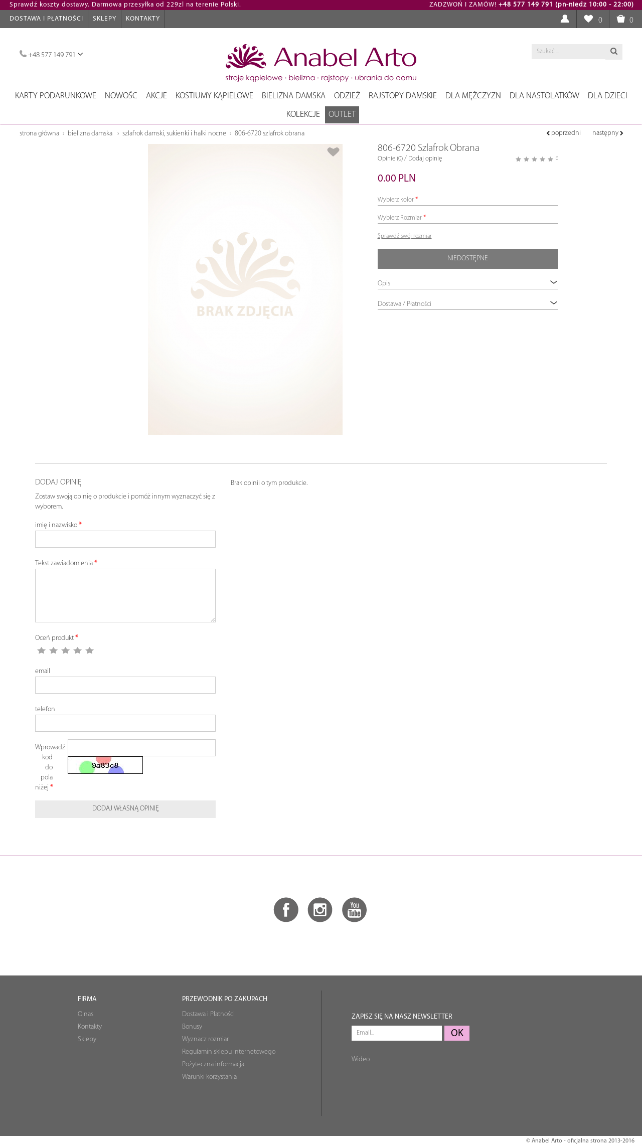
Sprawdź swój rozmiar (405, 236)
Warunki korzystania (209, 1077)
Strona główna (39, 133)
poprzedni (563, 133)
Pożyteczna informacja (213, 1064)
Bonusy (192, 1027)
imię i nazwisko (56, 525)
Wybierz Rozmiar (400, 218)
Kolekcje (303, 114)
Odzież (347, 96)
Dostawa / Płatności (468, 303)
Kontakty (143, 19)
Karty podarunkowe (55, 96)
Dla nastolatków (544, 96)
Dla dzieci (607, 96)
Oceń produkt (54, 638)
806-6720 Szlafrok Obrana (269, 133)
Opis (468, 283)
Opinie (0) (390, 158)
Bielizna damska (294, 96)
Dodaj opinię (425, 158)
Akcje (156, 96)
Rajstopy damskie (403, 96)
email (42, 671)
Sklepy (104, 19)
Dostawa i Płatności (46, 19)
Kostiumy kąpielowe (214, 96)
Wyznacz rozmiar (205, 1039)
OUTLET (342, 114)
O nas (85, 1014)
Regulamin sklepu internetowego (228, 1052)
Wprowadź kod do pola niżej (47, 767)
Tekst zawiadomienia (64, 563)
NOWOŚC (121, 96)
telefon (45, 709)
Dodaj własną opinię (125, 808)
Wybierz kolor (396, 200)
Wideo (361, 1059)
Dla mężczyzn (473, 96)
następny (607, 133)
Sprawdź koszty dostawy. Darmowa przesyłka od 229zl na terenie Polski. (125, 5)
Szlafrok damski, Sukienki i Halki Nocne (174, 133)
